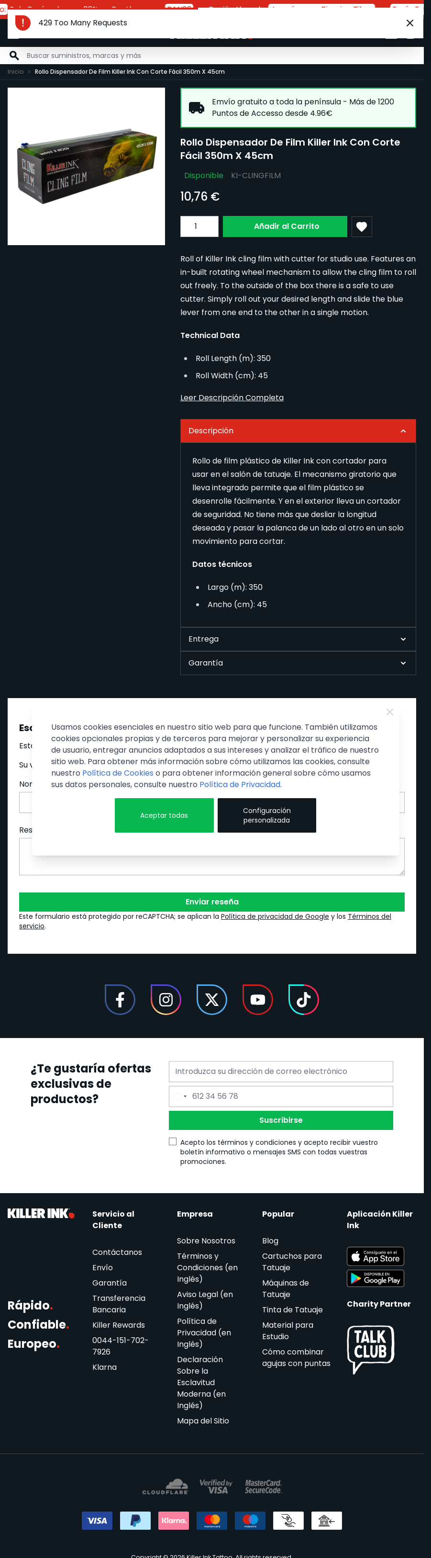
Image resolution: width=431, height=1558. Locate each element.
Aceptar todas (164, 815)
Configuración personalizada (267, 815)
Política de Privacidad (239, 784)
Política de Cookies (118, 773)
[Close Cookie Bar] (390, 712)
